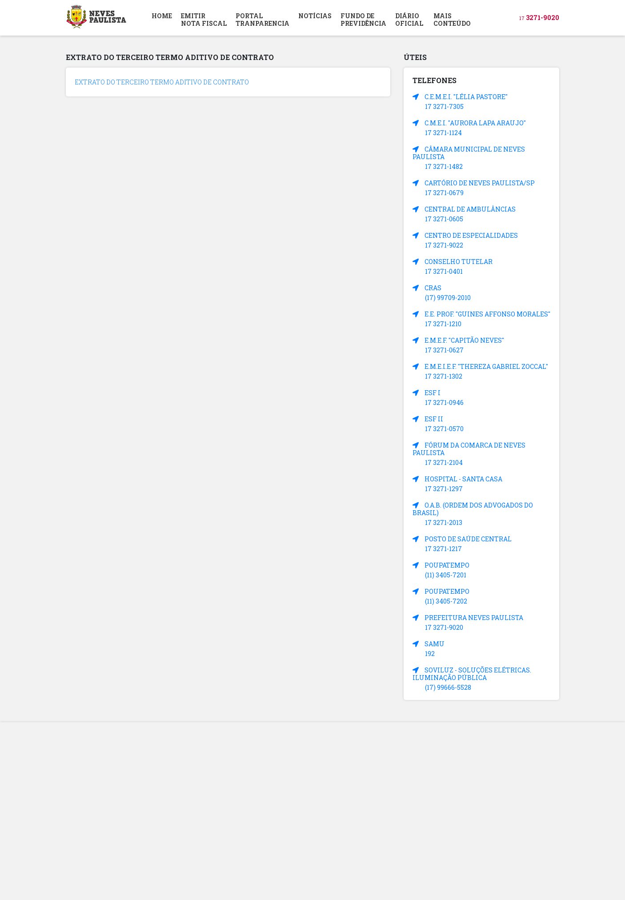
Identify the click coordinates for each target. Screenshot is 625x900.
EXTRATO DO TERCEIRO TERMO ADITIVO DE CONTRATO (162, 82)
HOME (162, 16)
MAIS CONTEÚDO (452, 19)
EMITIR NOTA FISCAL (204, 19)
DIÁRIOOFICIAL (409, 19)
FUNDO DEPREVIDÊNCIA (363, 19)
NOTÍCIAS (315, 16)
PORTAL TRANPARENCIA (262, 19)
